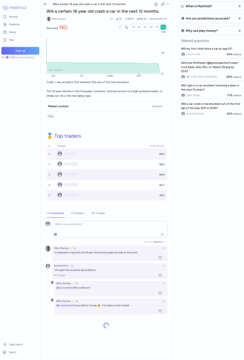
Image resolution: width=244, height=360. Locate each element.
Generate (157, 106)
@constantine (64, 287)
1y (74, 248)
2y (72, 265)
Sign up (20, 50)
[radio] (133, 27)
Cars (50, 116)
